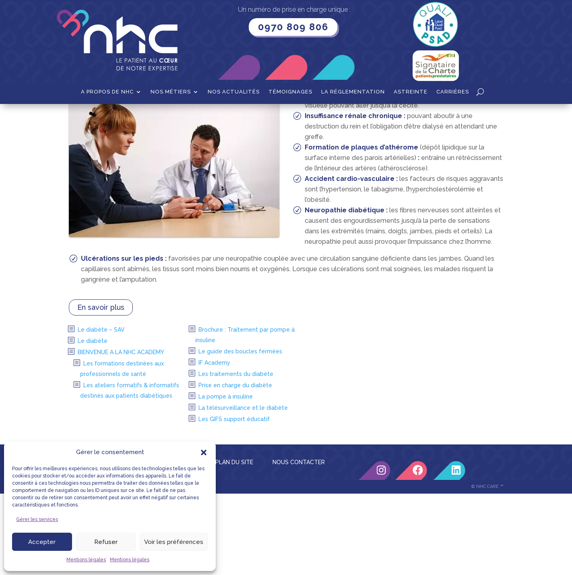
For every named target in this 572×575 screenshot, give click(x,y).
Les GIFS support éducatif (234, 500)
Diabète (146, 116)
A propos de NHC (107, 92)
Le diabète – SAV (101, 411)
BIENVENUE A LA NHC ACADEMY (121, 433)
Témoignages (290, 92)
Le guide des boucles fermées (240, 433)
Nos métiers (171, 92)
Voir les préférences (173, 542)
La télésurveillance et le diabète (243, 489)
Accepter (42, 542)
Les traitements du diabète (235, 455)
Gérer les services (37, 519)
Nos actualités (234, 92)
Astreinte (410, 92)
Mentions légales (86, 560)
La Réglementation (353, 92)
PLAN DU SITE (234, 543)
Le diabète (92, 422)
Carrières (452, 92)
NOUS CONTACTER (299, 543)
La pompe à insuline (225, 478)
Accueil (79, 116)
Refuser (106, 542)
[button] (204, 452)
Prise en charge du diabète (235, 466)
